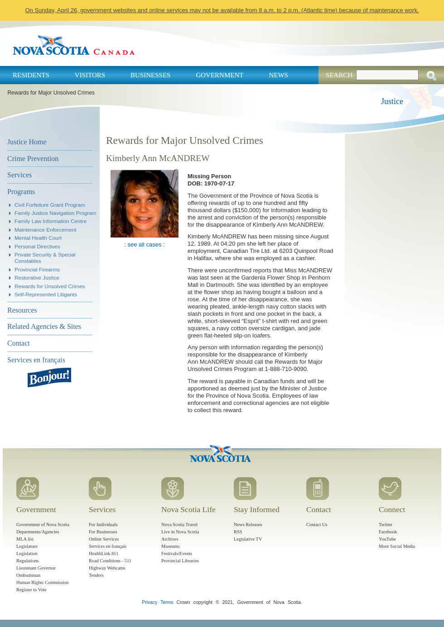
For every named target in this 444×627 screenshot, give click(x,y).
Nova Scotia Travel (179, 524)
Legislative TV (248, 539)
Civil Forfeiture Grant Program (49, 205)
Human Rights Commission (42, 582)
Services (19, 175)
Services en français (36, 360)
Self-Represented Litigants (45, 294)
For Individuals (103, 524)
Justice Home (27, 142)
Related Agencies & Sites (44, 326)
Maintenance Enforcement (45, 230)
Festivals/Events (176, 553)
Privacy (149, 602)
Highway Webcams (107, 567)
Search (339, 75)
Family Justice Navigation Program (55, 213)
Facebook (388, 531)
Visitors (90, 75)
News (278, 75)
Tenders (96, 575)
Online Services (104, 539)
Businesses (150, 75)
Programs (21, 191)
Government (219, 75)
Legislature (27, 546)
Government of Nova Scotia (42, 524)
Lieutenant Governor (36, 567)
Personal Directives (37, 246)
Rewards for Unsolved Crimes (49, 286)
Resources (22, 310)
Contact (18, 343)
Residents (31, 75)
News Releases (248, 524)
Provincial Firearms (37, 269)
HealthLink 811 (103, 553)
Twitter (385, 524)
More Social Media (397, 546)
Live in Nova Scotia (180, 531)
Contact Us (316, 524)
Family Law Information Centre (50, 221)
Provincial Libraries (180, 560)
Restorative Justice (36, 277)
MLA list (25, 539)
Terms (166, 602)
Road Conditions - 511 (110, 560)
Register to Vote (31, 589)
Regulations (27, 560)
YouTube (387, 539)
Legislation (27, 553)
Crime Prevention (32, 158)
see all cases (144, 244)
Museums (170, 546)
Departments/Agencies (37, 531)
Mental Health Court (38, 238)
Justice (392, 101)
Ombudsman (28, 575)
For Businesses (103, 531)
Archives (170, 539)
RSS (238, 531)
